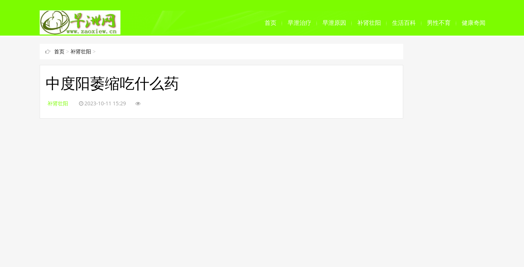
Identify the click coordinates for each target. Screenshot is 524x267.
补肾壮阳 (369, 23)
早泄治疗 (299, 23)
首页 (270, 23)
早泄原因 (334, 23)
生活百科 (404, 23)
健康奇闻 (473, 23)
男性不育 (439, 23)
